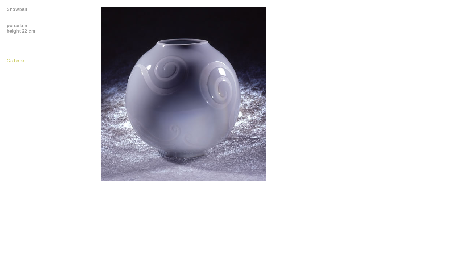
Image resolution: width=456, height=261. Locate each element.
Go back (15, 60)
